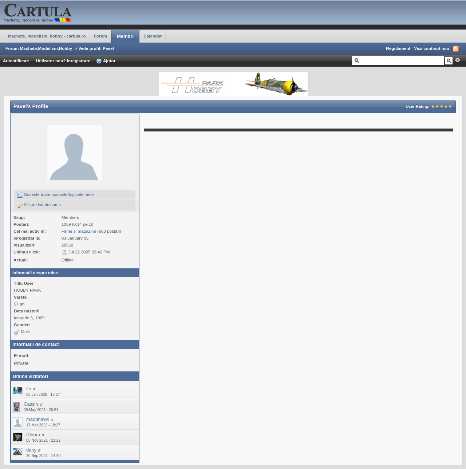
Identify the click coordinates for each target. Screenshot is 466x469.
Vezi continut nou (431, 48)
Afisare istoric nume (39, 205)
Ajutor (105, 61)
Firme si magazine (79, 231)
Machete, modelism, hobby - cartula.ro (47, 36)
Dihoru (33, 434)
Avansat (457, 60)
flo (28, 388)
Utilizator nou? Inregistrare (63, 60)
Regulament (398, 48)
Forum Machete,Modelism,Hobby (38, 48)
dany (31, 450)
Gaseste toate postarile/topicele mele (55, 195)
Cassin (31, 404)
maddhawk (37, 419)
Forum (100, 36)
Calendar (152, 36)
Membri (125, 36)
